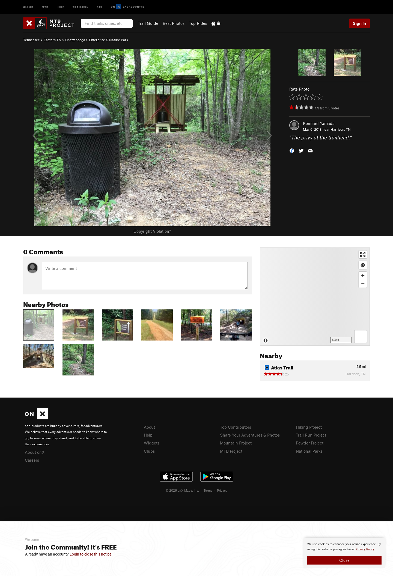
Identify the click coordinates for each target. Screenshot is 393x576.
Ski (100, 6)
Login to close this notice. (91, 554)
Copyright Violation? (152, 231)
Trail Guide (148, 23)
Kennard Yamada (319, 123)
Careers (32, 460)
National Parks (309, 451)
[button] (291, 150)
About (149, 427)
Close (344, 560)
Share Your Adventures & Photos (250, 434)
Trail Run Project (311, 434)
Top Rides (198, 23)
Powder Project (309, 442)
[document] (344, 553)
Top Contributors (235, 427)
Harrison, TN (341, 129)
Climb (28, 6)
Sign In (359, 23)
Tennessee (31, 40)
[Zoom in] (363, 276)
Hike (60, 6)
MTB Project (231, 451)
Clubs (149, 451)
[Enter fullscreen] (363, 254)
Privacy (222, 490)
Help (148, 434)
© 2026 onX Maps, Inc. (182, 490)
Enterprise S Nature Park (108, 40)
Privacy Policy (365, 549)
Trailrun (81, 6)
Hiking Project (309, 427)
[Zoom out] (363, 284)
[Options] (361, 336)
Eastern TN (52, 40)
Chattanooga (75, 40)
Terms (208, 490)
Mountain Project (236, 442)
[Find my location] (363, 265)
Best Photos (173, 23)
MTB (45, 6)
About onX (34, 452)
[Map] (315, 296)
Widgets (151, 442)
